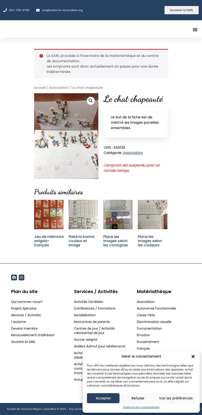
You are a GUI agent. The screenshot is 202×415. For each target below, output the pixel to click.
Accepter (103, 398)
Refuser (138, 398)
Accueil (40, 87)
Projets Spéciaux (24, 308)
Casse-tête (146, 315)
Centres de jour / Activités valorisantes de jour (94, 330)
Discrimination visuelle (154, 322)
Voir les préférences (176, 398)
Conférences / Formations (94, 308)
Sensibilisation (85, 315)
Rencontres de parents (92, 322)
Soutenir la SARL (23, 342)
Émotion (143, 335)
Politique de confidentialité (141, 407)
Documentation (149, 328)
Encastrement (148, 342)
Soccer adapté (86, 339)
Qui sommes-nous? (26, 302)
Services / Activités (26, 315)
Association (58, 87)
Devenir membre (24, 328)
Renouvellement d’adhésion (33, 335)
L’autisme (18, 322)
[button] (193, 355)
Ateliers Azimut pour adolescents (100, 346)
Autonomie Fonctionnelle (156, 308)
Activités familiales (89, 302)
